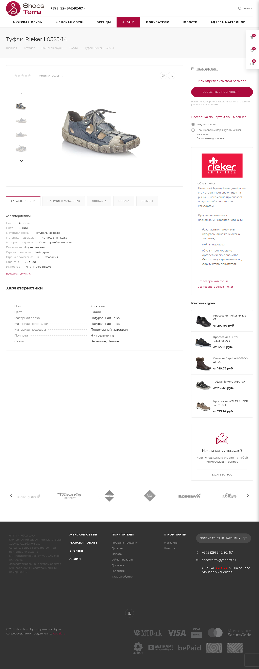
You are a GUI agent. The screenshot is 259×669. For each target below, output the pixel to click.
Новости (169, 548)
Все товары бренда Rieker (215, 286)
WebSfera (58, 633)
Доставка (99, 201)
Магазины (171, 542)
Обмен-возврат (122, 559)
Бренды (76, 550)
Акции (75, 558)
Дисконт (117, 548)
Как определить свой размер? (222, 81)
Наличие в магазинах (64, 201)
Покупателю (123, 534)
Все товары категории (212, 281)
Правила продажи (124, 542)
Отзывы (147, 201)
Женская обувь (83, 534)
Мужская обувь (83, 542)
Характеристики (23, 201)
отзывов (208, 572)
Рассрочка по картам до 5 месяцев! (219, 117)
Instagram (129, 613)
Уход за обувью (122, 576)
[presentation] (21, 93)
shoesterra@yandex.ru (219, 560)
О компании (175, 534)
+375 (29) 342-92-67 (67, 8)
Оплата (123, 201)
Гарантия (118, 570)
